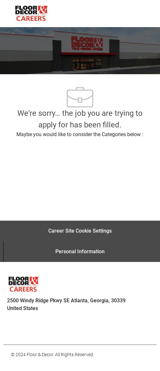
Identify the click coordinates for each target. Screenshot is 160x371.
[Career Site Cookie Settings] (80, 231)
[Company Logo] (31, 13)
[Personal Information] (80, 251)
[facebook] (18, 330)
